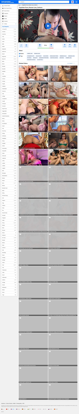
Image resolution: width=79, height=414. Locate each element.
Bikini (9, 61)
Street (9, 255)
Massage (9, 173)
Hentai (9, 145)
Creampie (9, 103)
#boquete (35, 57)
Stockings (9, 252)
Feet (9, 128)
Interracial (9, 155)
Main (19, 4)
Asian (9, 41)
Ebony (9, 118)
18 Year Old (9, 29)
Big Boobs (9, 56)
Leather (9, 163)
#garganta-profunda (43, 57)
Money (9, 185)
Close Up (9, 91)
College (9, 96)
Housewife (9, 150)
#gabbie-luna (68, 57)
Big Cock (9, 59)
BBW (9, 44)
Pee (9, 210)
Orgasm (9, 200)
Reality (9, 225)
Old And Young (9, 195)
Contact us (3, 403)
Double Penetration (9, 116)
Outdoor (9, 205)
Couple (9, 101)
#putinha (29, 57)
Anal (9, 36)
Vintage (9, 282)
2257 (23, 403)
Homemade (9, 148)
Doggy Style (9, 111)
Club (9, 93)
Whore (9, 289)
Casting (9, 81)
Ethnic (9, 121)
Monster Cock (9, 188)
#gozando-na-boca (31, 59)
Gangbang (9, 138)
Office (9, 193)
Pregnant (9, 217)
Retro (9, 227)
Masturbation (9, 175)
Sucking (9, 257)
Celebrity (9, 86)
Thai (9, 267)
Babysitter (9, 49)
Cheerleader (9, 88)
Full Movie (9, 136)
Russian (9, 230)
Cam (9, 73)
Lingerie (9, 168)
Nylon (9, 190)
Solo (9, 250)
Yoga (9, 294)
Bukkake (9, 71)
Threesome (9, 270)
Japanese (9, 158)
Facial (9, 126)
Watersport (9, 287)
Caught (9, 83)
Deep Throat (9, 108)
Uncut (9, 275)
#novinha (62, 57)
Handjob (9, 143)
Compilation (9, 98)
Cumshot (9, 106)
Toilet (9, 272)
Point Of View (9, 212)
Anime (9, 39)
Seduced (9, 235)
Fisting (9, 133)
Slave (9, 245)
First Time (9, 131)
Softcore (9, 247)
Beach (9, 54)
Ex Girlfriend (9, 123)
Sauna (9, 232)
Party (9, 208)
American (9, 34)
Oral (9, 198)
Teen (9, 265)
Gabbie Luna (29, 53)
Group (9, 140)
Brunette (9, 69)
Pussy (9, 222)
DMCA (14, 403)
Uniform (9, 279)
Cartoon (9, 78)
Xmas (9, 292)
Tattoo (9, 262)
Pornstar (9, 215)
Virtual (9, 285)
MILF (9, 170)
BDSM (9, 46)
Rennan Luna (37, 53)
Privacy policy (19, 403)
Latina (9, 160)
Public (9, 220)
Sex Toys (9, 237)
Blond (9, 64)
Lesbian (9, 165)
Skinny (9, 242)
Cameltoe (9, 76)
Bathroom (9, 51)
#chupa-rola (40, 59)
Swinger (9, 260)
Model (9, 180)
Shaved (9, 240)
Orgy (9, 203)
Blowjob (9, 66)
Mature (9, 178)
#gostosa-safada (54, 57)
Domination (9, 113)
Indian (9, 153)
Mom (9, 183)
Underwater (9, 277)
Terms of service (9, 403)
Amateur (9, 31)
